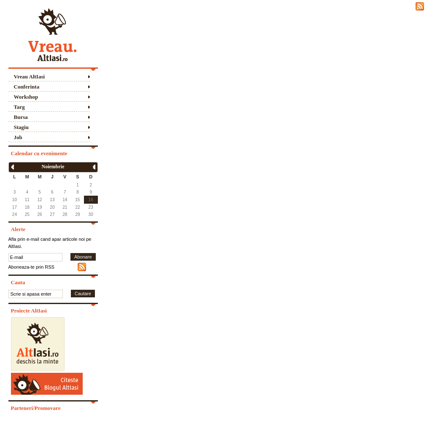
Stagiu (21, 127)
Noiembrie (53, 167)
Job (18, 137)
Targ (19, 107)
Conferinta (27, 87)
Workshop (26, 97)
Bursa (21, 117)
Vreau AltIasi (29, 76)
